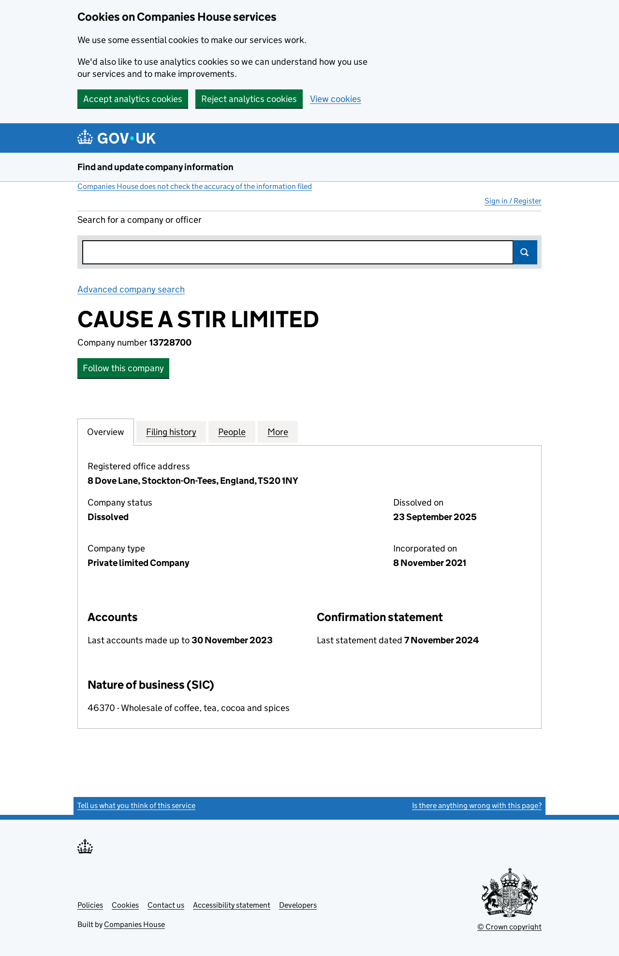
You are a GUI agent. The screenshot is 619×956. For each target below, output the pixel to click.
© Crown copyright (509, 926)
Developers (298, 905)
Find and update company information (155, 167)
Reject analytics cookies (249, 98)
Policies (90, 905)
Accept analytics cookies (132, 98)
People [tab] (232, 431)
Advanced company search (131, 289)
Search (525, 252)
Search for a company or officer (139, 219)
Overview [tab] (105, 431)
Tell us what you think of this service (136, 805)
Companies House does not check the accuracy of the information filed (194, 186)
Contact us (165, 905)
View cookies (335, 98)
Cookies (125, 905)
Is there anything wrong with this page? (477, 805)
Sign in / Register (513, 200)
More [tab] (277, 431)
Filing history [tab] (171, 431)
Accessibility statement (231, 905)
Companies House (134, 924)
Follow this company (123, 368)
